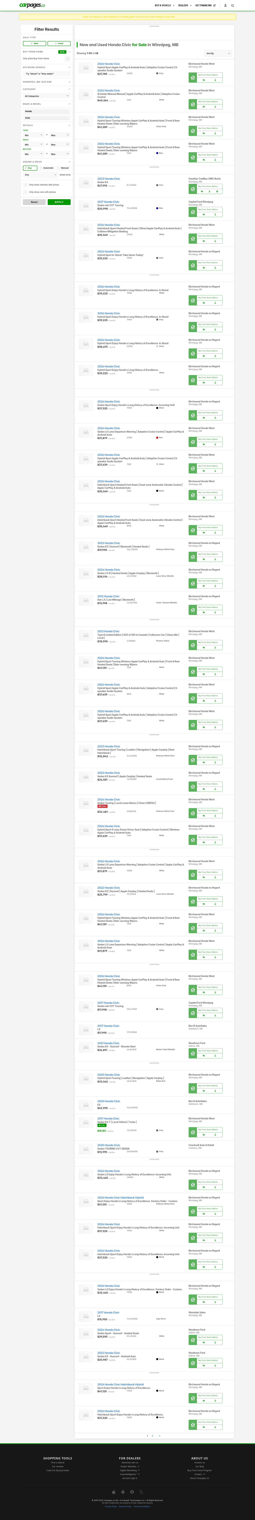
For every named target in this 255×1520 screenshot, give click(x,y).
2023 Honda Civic (108, 178)
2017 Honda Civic (108, 201)
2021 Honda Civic (108, 631)
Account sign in (129, 1478)
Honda (46, 111)
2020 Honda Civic (108, 1101)
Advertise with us (130, 1462)
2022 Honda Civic (108, 543)
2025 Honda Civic (108, 1074)
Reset (34, 202)
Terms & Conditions (141, 1506)
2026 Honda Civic (108, 64)
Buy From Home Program (199, 1470)
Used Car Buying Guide (58, 1470)
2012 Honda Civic (108, 596)
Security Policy (125, 1506)
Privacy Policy (111, 1506)
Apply (59, 202)
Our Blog (199, 1466)
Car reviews (57, 1466)
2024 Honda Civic (108, 569)
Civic (46, 118)
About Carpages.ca (199, 1478)
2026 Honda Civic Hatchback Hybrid (120, 1197)
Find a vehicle (58, 1462)
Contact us (199, 1462)
